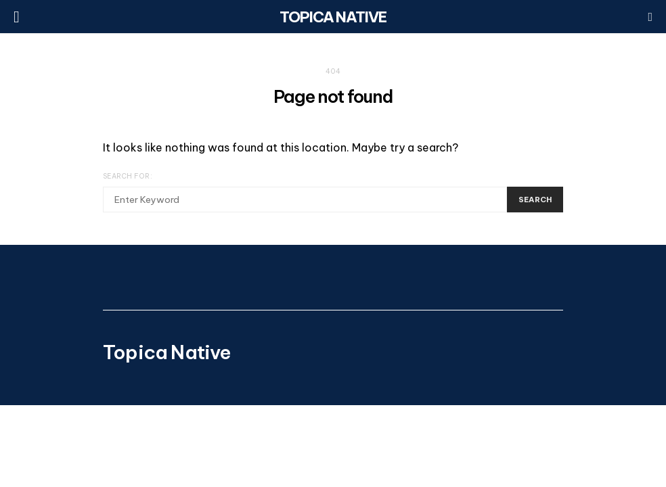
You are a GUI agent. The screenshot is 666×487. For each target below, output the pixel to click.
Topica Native (333, 16)
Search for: (127, 176)
